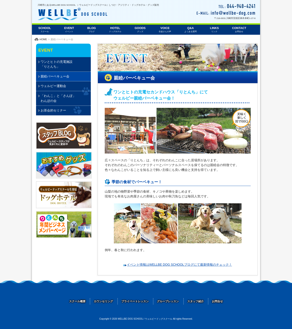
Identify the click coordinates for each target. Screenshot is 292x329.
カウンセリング (103, 301)
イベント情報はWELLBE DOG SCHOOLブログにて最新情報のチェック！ (179, 264)
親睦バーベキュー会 (55, 76)
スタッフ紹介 (195, 301)
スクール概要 (77, 301)
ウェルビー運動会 (53, 86)
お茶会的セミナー (53, 110)
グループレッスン (168, 301)
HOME (43, 39)
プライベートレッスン (135, 301)
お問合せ (217, 301)
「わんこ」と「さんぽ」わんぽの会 (58, 98)
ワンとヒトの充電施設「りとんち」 (57, 64)
